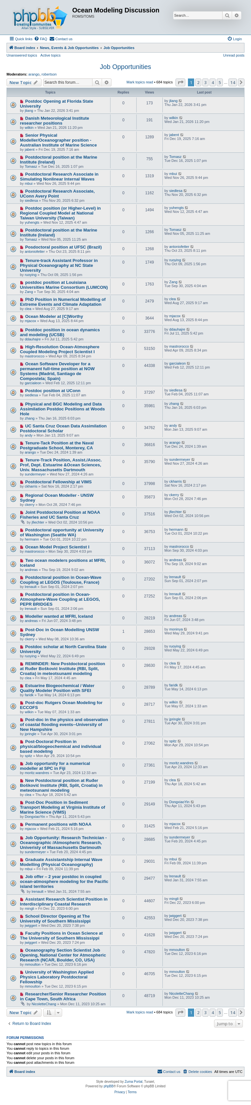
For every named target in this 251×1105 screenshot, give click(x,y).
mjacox (30, 321)
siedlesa (31, 200)
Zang (29, 292)
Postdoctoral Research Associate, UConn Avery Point (57, 194)
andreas (31, 570)
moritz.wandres (37, 773)
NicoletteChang (44, 1004)
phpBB (108, 1086)
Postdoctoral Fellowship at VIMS (58, 481)
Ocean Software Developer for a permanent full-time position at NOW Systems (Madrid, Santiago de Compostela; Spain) (57, 371)
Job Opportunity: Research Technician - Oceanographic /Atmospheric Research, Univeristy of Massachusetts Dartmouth (63, 842)
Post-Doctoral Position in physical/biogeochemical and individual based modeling (60, 746)
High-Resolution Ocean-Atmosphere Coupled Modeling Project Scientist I (59, 349)
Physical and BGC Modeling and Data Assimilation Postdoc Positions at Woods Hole (62, 409)
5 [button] (220, 82)
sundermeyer (35, 474)
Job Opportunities (125, 66)
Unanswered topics (22, 55)
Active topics (51, 55)
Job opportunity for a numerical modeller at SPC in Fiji (55, 766)
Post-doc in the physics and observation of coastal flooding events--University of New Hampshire (64, 724)
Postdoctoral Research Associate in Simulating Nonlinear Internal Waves (59, 176)
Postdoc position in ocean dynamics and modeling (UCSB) (60, 332)
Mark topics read (139, 82)
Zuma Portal (133, 1081)
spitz (28, 756)
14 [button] (232, 82)
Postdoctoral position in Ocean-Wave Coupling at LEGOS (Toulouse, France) (60, 580)
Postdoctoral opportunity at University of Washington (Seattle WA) (62, 532)
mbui (29, 183)
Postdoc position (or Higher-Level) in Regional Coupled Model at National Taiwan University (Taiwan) (60, 213)
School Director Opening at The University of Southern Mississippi (55, 919)
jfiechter (38, 522)
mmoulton (33, 964)
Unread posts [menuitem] (233, 55)
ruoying (31, 275)
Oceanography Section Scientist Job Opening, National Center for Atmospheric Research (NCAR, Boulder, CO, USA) (63, 955)
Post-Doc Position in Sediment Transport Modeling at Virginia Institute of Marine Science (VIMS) (62, 807)
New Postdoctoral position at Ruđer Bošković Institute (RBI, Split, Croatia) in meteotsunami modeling (61, 785)
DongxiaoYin (35, 817)
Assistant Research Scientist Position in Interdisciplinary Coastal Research (64, 901)
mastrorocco (35, 356)
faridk (29, 695)
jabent (30, 149)
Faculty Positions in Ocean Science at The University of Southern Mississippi (61, 936)
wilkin (29, 127)
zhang (30, 418)
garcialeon (33, 383)
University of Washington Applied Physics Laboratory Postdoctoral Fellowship (57, 977)
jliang (29, 110)
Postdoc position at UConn (52, 390)
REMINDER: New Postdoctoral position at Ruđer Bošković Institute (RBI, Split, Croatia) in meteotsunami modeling (62, 668)
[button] (180, 82)
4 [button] (212, 82)
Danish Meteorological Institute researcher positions (54, 121)
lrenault (31, 587)
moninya (176, 629)
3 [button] (205, 82)
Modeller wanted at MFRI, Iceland (59, 616)
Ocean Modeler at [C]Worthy (54, 316)
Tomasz (31, 166)
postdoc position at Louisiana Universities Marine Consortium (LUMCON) (64, 285)
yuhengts (32, 222)
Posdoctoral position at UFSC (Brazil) (63, 247)
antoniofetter (35, 251)
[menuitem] (40, 39)
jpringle (30, 734)
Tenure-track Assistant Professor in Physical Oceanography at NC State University (59, 265)
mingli (29, 908)
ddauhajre (33, 339)
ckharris (31, 486)
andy (29, 435)
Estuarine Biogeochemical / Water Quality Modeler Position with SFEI (57, 688)
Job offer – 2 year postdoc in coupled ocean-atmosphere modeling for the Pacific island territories (64, 881)
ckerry (30, 505)
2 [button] (198, 82)
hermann (32, 539)
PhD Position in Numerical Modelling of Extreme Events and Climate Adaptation (63, 302)
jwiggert (31, 925)
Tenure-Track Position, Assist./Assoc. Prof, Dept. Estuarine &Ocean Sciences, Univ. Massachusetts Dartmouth (61, 465)
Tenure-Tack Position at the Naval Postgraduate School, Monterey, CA (57, 445)
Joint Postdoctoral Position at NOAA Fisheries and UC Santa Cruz (60, 515)
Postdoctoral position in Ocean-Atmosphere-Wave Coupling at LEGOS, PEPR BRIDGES (60, 599)
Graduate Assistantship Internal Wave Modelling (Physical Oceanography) (61, 862)
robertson (49, 74)
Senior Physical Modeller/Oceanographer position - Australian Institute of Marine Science (58, 140)
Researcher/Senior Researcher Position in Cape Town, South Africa (63, 996)
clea (28, 309)
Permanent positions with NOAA (58, 824)
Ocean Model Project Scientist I (57, 546)
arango (34, 74)
